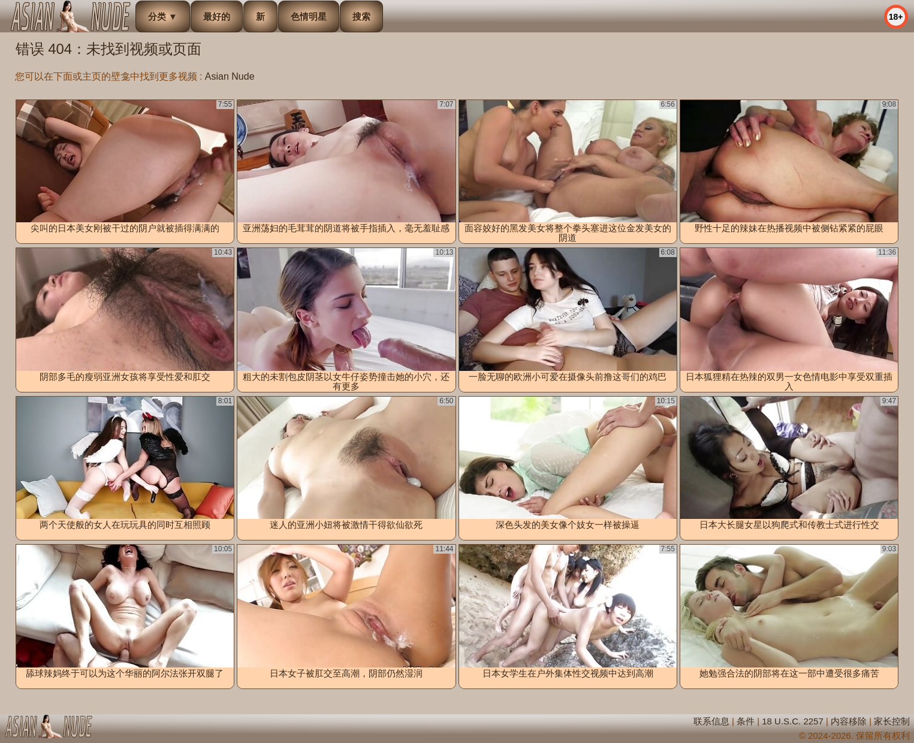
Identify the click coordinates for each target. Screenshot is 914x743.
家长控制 (892, 721)
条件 (746, 721)
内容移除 (849, 721)
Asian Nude (230, 76)
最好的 (216, 16)
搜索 (361, 16)
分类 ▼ (162, 16)
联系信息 (711, 721)
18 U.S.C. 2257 (792, 721)
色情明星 (309, 16)
